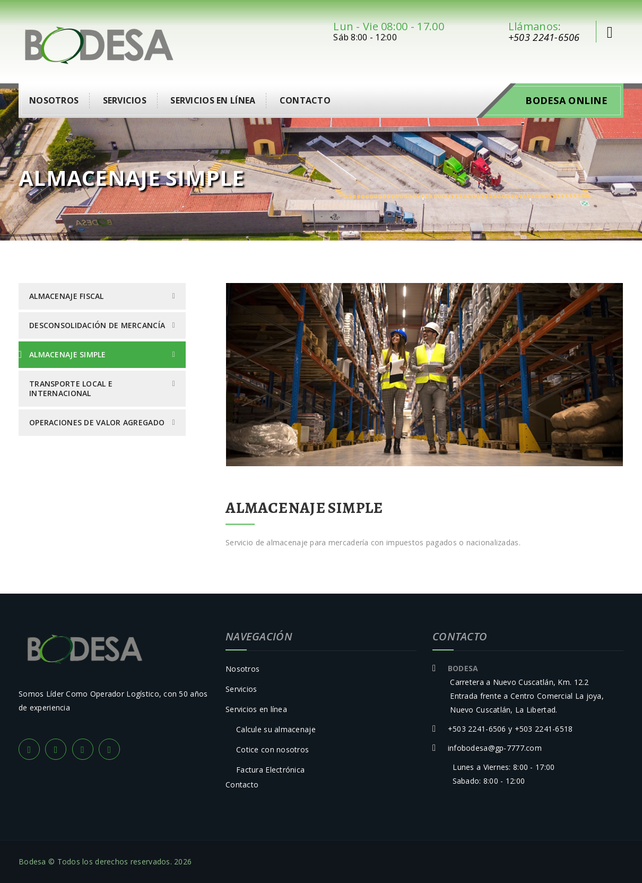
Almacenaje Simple (67, 354)
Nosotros (54, 100)
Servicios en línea (212, 100)
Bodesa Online (566, 100)
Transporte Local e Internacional (70, 388)
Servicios (125, 100)
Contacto (305, 100)
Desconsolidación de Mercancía (97, 325)
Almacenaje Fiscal (66, 296)
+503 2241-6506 (544, 37)
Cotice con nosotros (272, 749)
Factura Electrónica (270, 770)
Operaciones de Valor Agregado (96, 422)
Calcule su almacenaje (276, 729)
